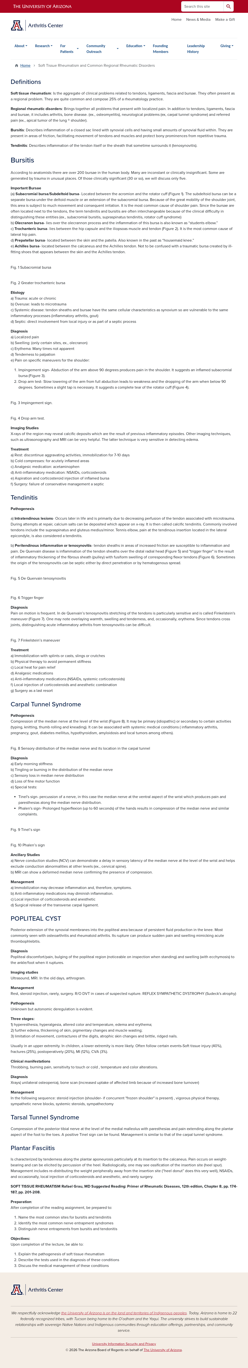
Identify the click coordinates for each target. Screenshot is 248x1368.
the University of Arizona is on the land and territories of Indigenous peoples (124, 1313)
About (19, 46)
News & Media (198, 19)
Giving (225, 46)
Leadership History (196, 49)
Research (42, 46)
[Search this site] (202, 6)
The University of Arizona (163, 1350)
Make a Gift (225, 19)
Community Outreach (95, 49)
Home (176, 19)
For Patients (66, 49)
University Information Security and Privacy (124, 1344)
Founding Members (161, 49)
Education (134, 46)
